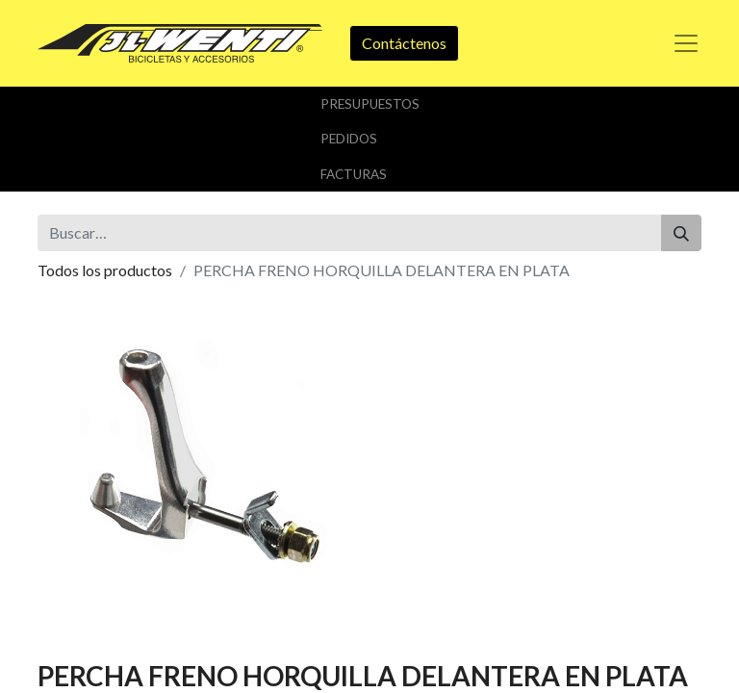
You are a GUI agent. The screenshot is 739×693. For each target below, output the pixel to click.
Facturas (353, 174)
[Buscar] (681, 233)
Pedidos (348, 138)
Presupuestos (370, 104)
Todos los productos (105, 270)
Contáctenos (404, 43)
